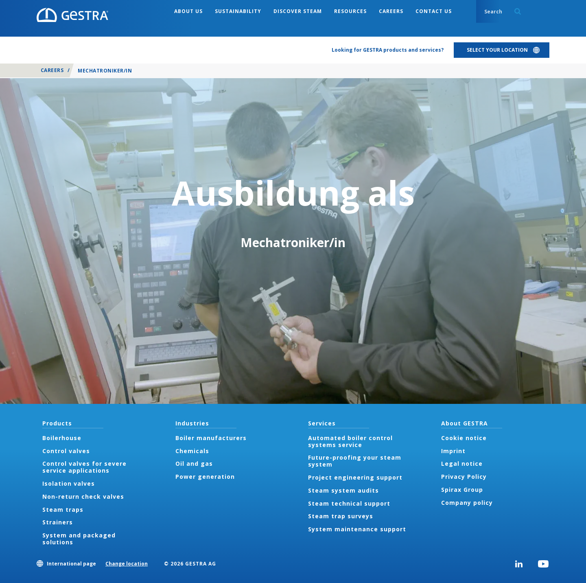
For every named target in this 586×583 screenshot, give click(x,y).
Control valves (66, 451)
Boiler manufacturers (211, 438)
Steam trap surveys (340, 516)
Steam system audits (343, 490)
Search (517, 11)
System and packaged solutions (79, 538)
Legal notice (462, 463)
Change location (126, 563)
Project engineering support (355, 477)
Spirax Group (462, 489)
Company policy (467, 502)
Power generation (205, 476)
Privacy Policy (464, 476)
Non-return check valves (83, 496)
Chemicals (192, 451)
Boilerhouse (61, 438)
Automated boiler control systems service (350, 441)
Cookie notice (464, 438)
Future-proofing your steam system (354, 461)
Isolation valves (68, 483)
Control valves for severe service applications (84, 467)
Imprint (453, 451)
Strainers (57, 522)
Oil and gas (194, 463)
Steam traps (62, 509)
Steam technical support (349, 503)
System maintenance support (357, 529)
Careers (52, 70)
